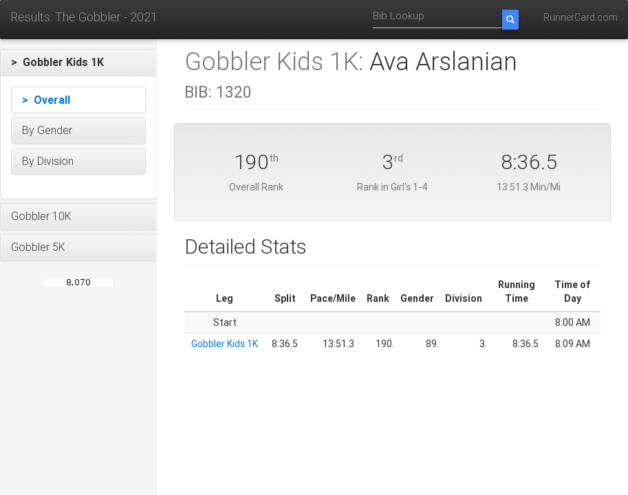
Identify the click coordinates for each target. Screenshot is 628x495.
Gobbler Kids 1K (224, 344)
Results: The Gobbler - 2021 (84, 17)
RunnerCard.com (580, 17)
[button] (78, 63)
